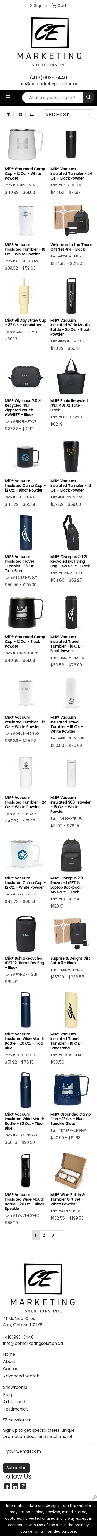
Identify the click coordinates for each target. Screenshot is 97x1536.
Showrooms (15, 1387)
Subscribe (16, 1468)
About (9, 1361)
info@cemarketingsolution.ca (48, 84)
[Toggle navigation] (8, 97)
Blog (7, 1395)
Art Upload (14, 1402)
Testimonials (16, 1409)
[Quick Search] (53, 97)
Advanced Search (21, 1376)
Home (9, 1354)
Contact (11, 1369)
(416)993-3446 (48, 77)
